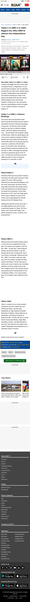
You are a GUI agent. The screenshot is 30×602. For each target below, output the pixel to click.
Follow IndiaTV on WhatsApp (15, 361)
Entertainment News (6, 507)
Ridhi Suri (9, 39)
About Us (3, 461)
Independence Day (20, 352)
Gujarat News (4, 554)
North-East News (5, 545)
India (13, 9)
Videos (8, 9)
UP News (3, 549)
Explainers (3, 514)
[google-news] (22, 567)
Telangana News (19, 538)
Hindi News (4, 472)
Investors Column (5, 470)
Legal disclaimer (14, 596)
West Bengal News (19, 541)
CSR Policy (11, 598)
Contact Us (4, 459)
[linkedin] (18, 567)
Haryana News (5, 538)
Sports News (4, 509)
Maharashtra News (19, 534)
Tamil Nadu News (5, 547)
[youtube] (14, 567)
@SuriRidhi (16, 39)
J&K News (3, 556)
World (18, 9)
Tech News (4, 512)
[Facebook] (2, 567)
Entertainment (8, 24)
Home (2, 9)
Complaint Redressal (6, 466)
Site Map (5, 596)
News (2, 24)
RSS (21, 598)
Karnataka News (5, 558)
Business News (5, 516)
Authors (3, 477)
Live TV (3, 475)
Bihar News (4, 534)
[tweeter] (6, 567)
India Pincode (4, 489)
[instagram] (10, 567)
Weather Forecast (5, 487)
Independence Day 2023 (8, 356)
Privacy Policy (23, 596)
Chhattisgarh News (6, 552)
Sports (24, 9)
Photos (3, 503)
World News (4, 500)
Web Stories (4, 479)
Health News (4, 518)
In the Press (4, 468)
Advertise (3, 463)
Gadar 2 (4, 352)
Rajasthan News (19, 536)
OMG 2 (11, 352)
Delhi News (4, 536)
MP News (3, 543)
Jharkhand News (5, 541)
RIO (17, 598)
